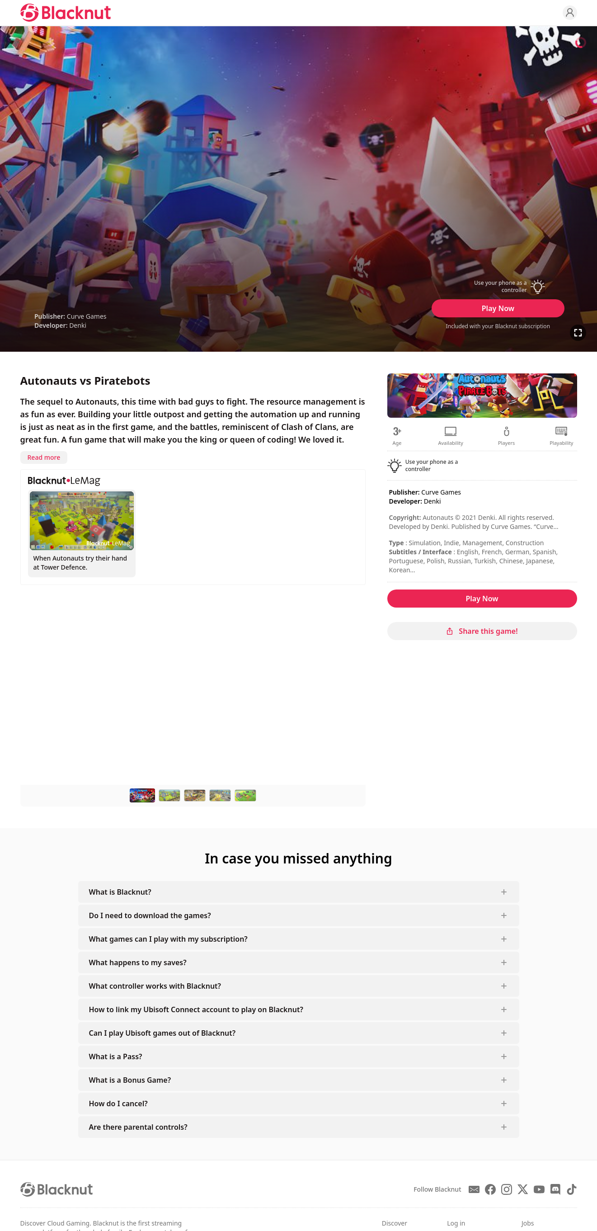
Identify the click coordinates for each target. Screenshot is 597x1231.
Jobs (528, 1223)
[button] (498, 286)
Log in (456, 1223)
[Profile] (570, 12)
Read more (44, 457)
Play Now (498, 308)
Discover (394, 1223)
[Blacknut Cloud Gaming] (65, 13)
